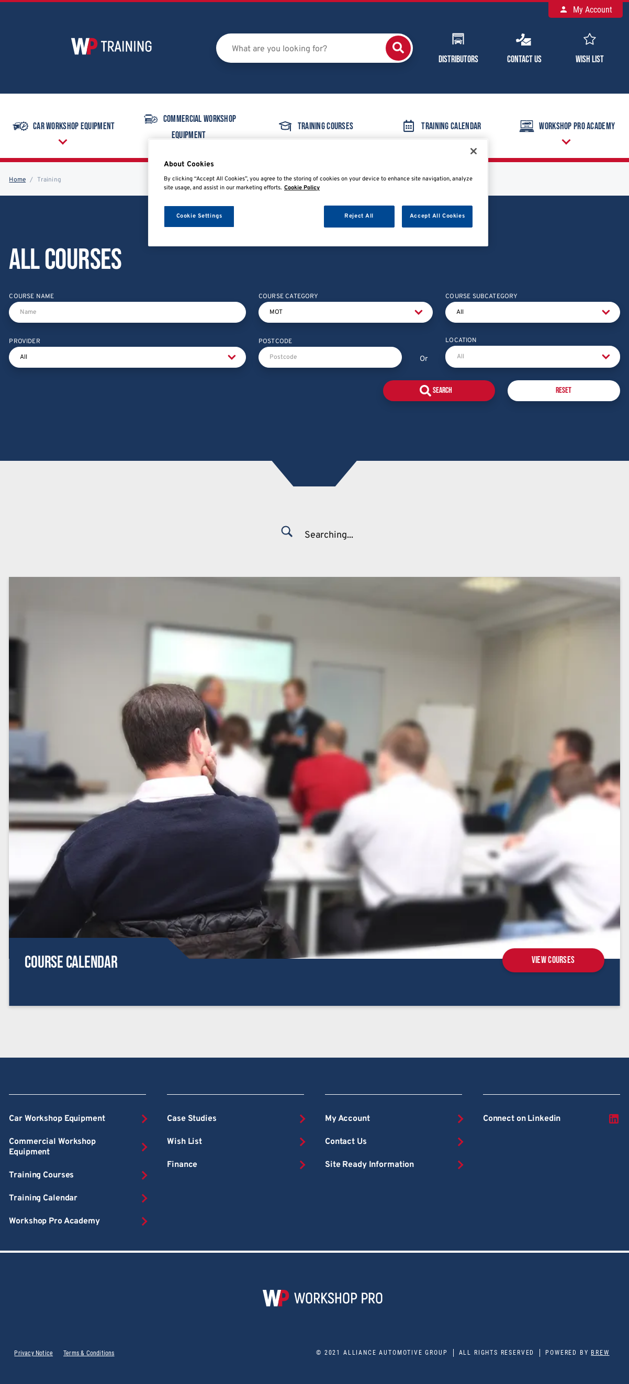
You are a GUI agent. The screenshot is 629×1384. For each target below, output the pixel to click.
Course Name (31, 296)
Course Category (289, 296)
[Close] (473, 151)
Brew (600, 1352)
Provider (24, 341)
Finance (182, 1165)
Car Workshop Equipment (63, 126)
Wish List (590, 47)
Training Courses (315, 126)
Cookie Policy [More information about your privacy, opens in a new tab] (302, 187)
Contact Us (524, 47)
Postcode (275, 341)
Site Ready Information (369, 1165)
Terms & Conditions (88, 1353)
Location (461, 340)
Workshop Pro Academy (54, 1221)
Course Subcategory (481, 296)
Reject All (359, 216)
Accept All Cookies (437, 216)
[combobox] (532, 357)
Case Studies (191, 1119)
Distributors (458, 47)
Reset (563, 390)
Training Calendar (440, 126)
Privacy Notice (33, 1353)
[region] (318, 193)
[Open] (606, 356)
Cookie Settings (199, 216)
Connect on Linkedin (551, 1119)
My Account (585, 10)
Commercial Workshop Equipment (188, 125)
